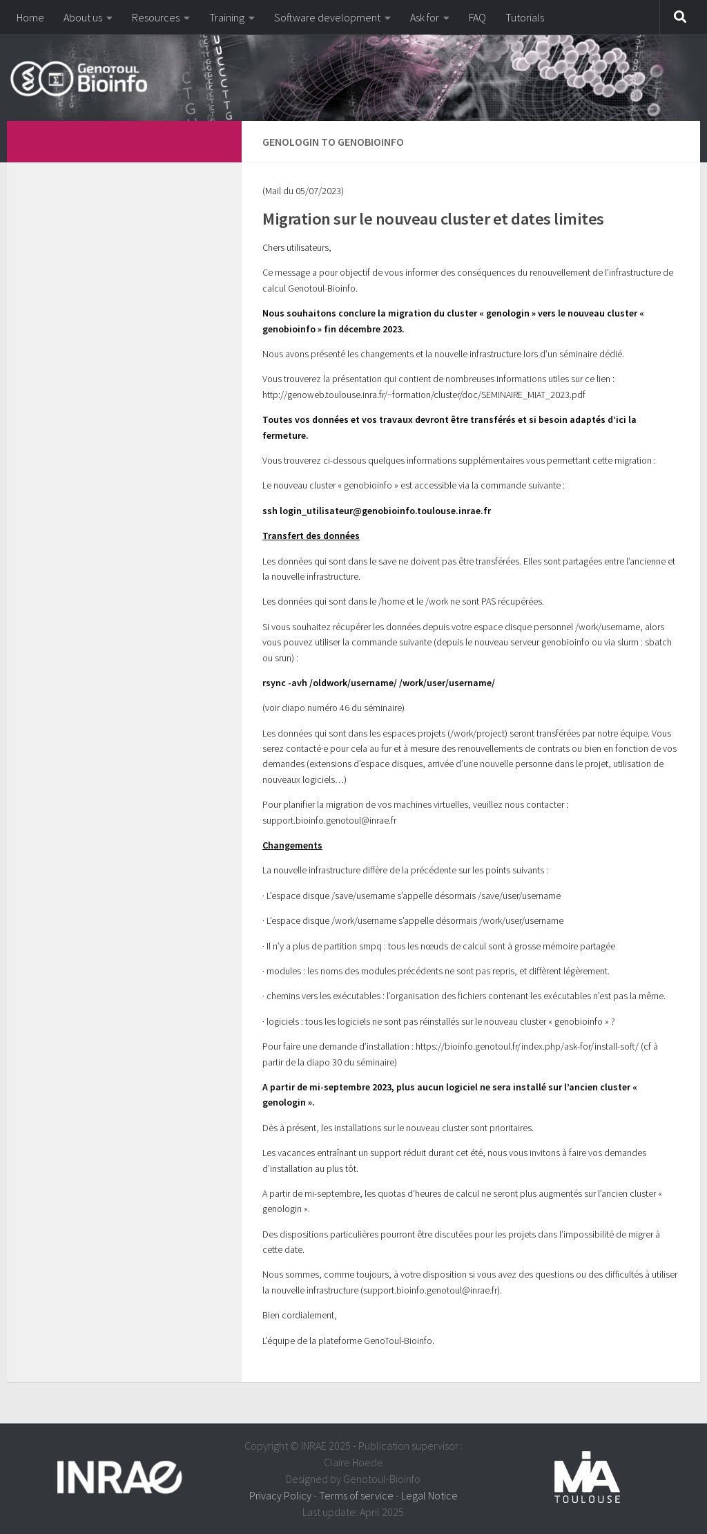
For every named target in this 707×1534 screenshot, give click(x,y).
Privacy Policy (280, 1495)
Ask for (424, 17)
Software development (327, 17)
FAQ (477, 17)
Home (30, 17)
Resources (156, 17)
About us (83, 17)
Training (226, 17)
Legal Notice (429, 1495)
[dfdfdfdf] (212, 139)
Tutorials (524, 17)
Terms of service (356, 1495)
